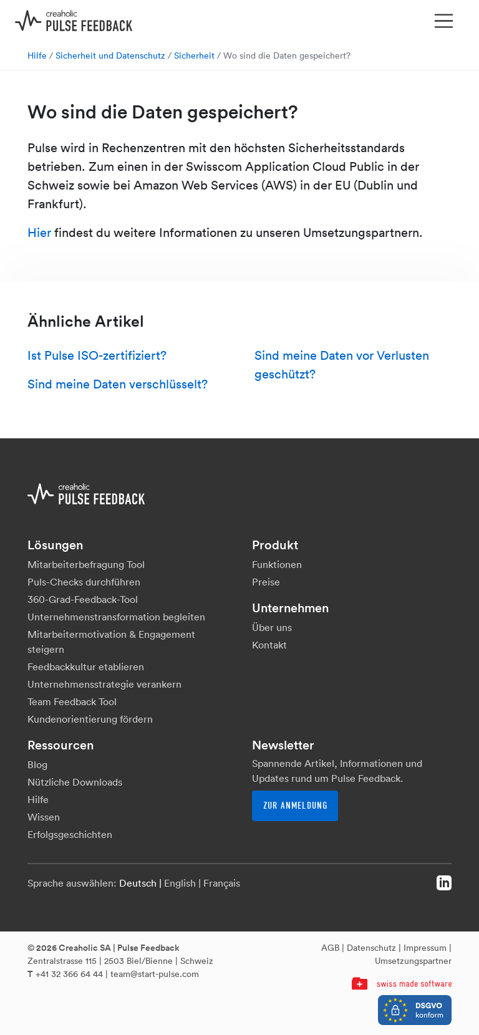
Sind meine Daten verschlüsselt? (117, 384)
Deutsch (138, 883)
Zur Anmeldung (295, 805)
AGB (330, 947)
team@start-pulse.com (154, 974)
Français (221, 883)
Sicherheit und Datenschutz (110, 55)
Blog (37, 764)
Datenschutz (371, 947)
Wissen (43, 817)
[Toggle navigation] (444, 21)
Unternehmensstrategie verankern (104, 684)
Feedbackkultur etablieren (85, 666)
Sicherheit (194, 55)
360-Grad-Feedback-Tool (82, 599)
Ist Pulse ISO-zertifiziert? (97, 355)
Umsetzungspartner (413, 960)
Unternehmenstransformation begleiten (116, 616)
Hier (39, 232)
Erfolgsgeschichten (69, 834)
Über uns (272, 627)
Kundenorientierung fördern (90, 719)
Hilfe (37, 55)
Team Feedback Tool (72, 701)
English (180, 883)
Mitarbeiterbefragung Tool (86, 564)
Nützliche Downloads (74, 782)
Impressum (425, 947)
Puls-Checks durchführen (83, 581)
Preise (266, 581)
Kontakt (269, 644)
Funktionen (277, 564)
